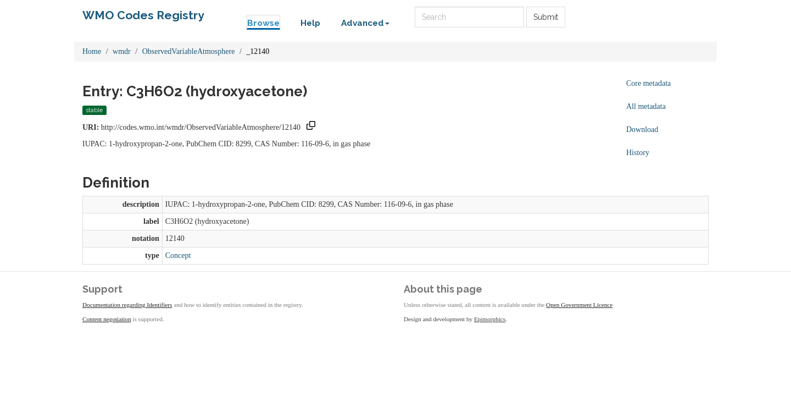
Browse (263, 23)
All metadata (646, 106)
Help (310, 23)
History (637, 152)
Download (642, 129)
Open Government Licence (579, 304)
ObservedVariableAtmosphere (188, 51)
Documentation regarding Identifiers (127, 304)
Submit (545, 17)
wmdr (122, 51)
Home (91, 51)
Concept (178, 255)
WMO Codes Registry (143, 15)
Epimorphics (489, 319)
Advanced (365, 23)
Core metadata (648, 83)
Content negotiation (106, 319)
